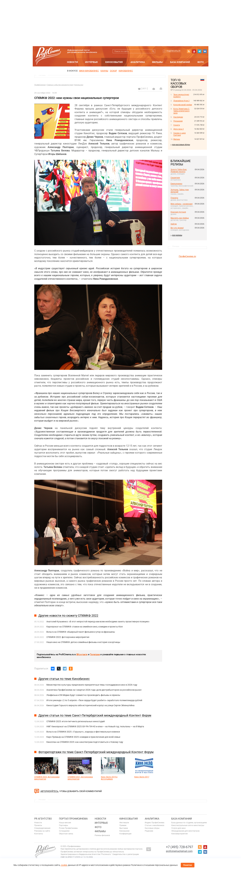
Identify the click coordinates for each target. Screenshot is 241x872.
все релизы (177, 235)
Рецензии (149, 831)
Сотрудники (64, 831)
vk (204, 51)
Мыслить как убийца (180, 218)
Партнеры (63, 825)
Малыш (176, 139)
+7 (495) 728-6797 (179, 847)
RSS (188, 51)
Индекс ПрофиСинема (154, 823)
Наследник (178, 117)
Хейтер (174, 224)
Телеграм (95, 654)
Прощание (178, 121)
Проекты (38, 825)
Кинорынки (78, 85)
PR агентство (43, 818)
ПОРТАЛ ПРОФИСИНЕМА (73, 818)
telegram (199, 51)
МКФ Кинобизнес (89, 71)
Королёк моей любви (182, 105)
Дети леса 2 (178, 129)
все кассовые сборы (181, 145)
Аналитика (137, 62)
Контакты (38, 834)
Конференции (125, 834)
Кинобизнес (126, 71)
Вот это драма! (177, 228)
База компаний (180, 62)
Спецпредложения (42, 828)
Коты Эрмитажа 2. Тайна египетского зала (181, 111)
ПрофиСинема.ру (187, 256)
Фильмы (157, 62)
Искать (153, 51)
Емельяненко (176, 184)
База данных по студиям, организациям (189, 823)
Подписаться (173, 51)
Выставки (123, 828)
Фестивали (124, 823)
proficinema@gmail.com (179, 851)
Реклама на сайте (42, 831)
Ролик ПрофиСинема (68, 828)
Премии (122, 825)
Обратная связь (66, 834)
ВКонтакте (81, 654)
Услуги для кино (178, 828)
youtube (194, 51)
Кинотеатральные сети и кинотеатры (187, 825)
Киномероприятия (179, 834)
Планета (174, 198)
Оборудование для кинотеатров (185, 831)
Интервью (91, 62)
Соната (176, 125)
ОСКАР (113, 71)
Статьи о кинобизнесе (154, 825)
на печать (153, 89)
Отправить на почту (161, 88)
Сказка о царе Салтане (179, 134)
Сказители (175, 178)
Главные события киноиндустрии (60, 85)
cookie (64, 865)
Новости (72, 62)
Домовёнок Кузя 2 (181, 101)
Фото (200, 62)
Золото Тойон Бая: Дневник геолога (179, 170)
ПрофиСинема (39, 85)
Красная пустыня (178, 212)
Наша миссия (65, 823)
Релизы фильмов (102, 835)
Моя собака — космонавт (182, 204)
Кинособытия (114, 62)
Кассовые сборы (152, 828)
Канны (104, 71)
